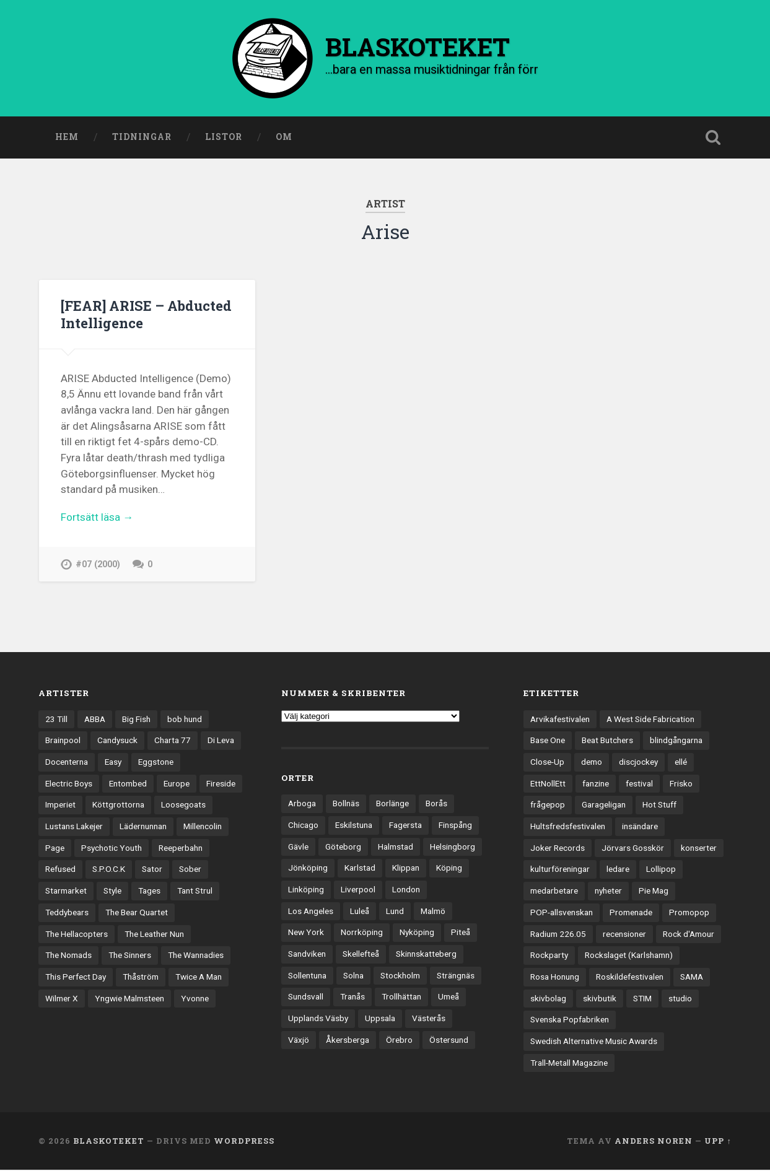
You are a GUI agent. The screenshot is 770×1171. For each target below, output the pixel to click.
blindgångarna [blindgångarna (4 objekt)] (676, 741)
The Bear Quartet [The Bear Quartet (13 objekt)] (136, 913)
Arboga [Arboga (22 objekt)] (302, 804)
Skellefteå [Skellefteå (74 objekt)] (361, 955)
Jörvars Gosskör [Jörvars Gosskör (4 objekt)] (633, 849)
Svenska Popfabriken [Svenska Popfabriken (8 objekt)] (569, 1020)
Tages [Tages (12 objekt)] (149, 892)
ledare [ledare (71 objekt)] (617, 870)
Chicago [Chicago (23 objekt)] (303, 826)
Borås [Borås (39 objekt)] (436, 804)
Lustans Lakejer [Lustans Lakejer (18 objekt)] (74, 827)
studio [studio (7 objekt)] (680, 999)
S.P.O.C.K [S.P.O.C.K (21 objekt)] (108, 870)
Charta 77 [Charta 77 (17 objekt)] (172, 741)
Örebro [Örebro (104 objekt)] (399, 1041)
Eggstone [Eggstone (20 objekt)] (155, 763)
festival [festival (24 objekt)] (639, 785)
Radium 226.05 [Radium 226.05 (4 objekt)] (558, 934)
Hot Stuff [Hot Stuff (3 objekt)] (659, 806)
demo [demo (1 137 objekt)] (591, 763)
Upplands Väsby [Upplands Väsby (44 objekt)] (318, 1019)
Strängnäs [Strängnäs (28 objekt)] (456, 977)
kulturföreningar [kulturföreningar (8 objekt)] (560, 870)
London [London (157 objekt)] (406, 890)
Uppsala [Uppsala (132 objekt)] (380, 1019)
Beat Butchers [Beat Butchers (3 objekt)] (607, 741)
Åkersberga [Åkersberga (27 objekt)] (347, 1041)
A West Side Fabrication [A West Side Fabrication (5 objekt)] (650, 720)
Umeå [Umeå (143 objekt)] (448, 998)
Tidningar (142, 138)
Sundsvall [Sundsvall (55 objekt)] (305, 998)
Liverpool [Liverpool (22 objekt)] (358, 890)
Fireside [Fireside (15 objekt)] (220, 785)
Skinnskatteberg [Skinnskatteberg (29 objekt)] (426, 955)
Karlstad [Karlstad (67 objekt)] (359, 869)
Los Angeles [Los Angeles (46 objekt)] (310, 911)
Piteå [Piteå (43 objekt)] (460, 933)
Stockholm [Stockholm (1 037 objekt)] (400, 977)
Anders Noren (654, 1142)
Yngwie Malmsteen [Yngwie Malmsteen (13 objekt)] (129, 999)
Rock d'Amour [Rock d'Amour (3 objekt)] (688, 934)
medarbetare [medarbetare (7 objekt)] (554, 892)
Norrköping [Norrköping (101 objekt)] (362, 933)
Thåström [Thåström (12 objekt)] (141, 978)
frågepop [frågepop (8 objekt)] (547, 806)
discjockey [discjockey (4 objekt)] (638, 763)
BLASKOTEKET (108, 1142)
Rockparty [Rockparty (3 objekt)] (549, 956)
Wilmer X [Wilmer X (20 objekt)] (61, 999)
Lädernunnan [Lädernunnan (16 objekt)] (143, 827)
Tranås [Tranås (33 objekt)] (352, 998)
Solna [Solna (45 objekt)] (353, 977)
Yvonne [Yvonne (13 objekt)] (195, 999)
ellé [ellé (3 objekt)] (681, 763)
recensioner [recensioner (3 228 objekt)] (624, 934)
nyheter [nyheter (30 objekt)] (608, 892)
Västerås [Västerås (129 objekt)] (428, 1019)
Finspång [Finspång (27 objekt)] (455, 826)
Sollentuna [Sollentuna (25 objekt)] (307, 977)
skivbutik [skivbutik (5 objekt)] (599, 999)
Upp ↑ (717, 1142)
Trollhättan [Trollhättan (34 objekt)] (401, 998)
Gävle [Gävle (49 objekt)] (298, 847)
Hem (67, 138)
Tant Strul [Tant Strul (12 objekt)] (194, 892)
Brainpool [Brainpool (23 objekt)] (63, 741)
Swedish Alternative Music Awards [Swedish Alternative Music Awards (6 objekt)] (593, 1042)
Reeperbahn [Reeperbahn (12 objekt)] (181, 849)
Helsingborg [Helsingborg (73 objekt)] (452, 847)
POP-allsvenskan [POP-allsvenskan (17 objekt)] (561, 913)
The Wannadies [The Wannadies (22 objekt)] (196, 956)
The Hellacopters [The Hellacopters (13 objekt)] (76, 934)
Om (284, 138)
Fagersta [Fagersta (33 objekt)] (405, 826)
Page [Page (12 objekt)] (54, 849)
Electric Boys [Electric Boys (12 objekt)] (68, 785)
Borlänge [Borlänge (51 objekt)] (392, 804)
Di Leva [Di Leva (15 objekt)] (221, 741)
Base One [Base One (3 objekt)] (547, 741)
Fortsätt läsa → (97, 517)
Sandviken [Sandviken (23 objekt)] (307, 955)
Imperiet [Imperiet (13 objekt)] (60, 806)
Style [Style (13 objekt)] (112, 892)
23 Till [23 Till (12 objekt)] (56, 720)
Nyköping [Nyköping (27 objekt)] (417, 933)
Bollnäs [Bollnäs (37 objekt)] (346, 804)
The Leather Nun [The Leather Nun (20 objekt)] (154, 934)
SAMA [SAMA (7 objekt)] (691, 978)
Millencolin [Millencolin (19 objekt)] (202, 827)
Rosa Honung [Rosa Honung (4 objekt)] (554, 978)
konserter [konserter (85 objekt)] (699, 849)
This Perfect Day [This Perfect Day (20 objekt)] (75, 978)
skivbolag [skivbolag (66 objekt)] (548, 999)
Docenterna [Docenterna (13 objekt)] (66, 763)
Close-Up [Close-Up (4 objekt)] (547, 763)
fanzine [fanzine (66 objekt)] (595, 785)
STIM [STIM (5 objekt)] (642, 999)
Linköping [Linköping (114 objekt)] (306, 890)
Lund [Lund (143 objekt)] (395, 911)
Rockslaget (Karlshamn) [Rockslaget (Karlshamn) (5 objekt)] (629, 956)
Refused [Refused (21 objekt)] (60, 870)
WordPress (244, 1142)
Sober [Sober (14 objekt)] (190, 870)
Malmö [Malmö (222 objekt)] (433, 911)
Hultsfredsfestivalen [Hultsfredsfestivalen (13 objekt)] (567, 827)
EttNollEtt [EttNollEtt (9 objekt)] (548, 785)
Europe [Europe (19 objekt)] (177, 785)
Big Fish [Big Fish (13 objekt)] (136, 720)
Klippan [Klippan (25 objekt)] (405, 869)
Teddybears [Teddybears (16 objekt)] (67, 913)
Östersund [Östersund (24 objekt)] (448, 1041)
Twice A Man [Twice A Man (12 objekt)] (198, 978)
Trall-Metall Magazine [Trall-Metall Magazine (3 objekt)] (569, 1064)
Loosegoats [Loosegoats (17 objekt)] (183, 806)
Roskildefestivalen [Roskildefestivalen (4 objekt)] (629, 978)
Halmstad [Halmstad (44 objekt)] (395, 847)
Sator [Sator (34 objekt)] (152, 870)
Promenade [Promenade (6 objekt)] (631, 913)
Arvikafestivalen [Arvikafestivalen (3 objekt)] (560, 720)
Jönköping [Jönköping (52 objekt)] (308, 869)
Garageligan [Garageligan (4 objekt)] (604, 806)
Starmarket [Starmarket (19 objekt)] (66, 892)
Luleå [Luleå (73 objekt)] (359, 911)
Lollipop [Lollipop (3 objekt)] (661, 870)
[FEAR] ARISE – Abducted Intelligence (137, 315)
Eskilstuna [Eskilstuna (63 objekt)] (353, 826)
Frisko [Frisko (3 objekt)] (681, 785)
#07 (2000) (98, 565)
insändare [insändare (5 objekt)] (640, 827)
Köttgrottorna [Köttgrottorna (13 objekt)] (118, 806)
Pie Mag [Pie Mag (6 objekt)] (653, 892)
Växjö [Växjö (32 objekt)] (298, 1041)
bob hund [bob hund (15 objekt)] (184, 720)
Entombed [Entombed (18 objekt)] (128, 785)
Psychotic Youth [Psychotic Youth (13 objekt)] (111, 849)
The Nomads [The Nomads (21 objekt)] (68, 956)
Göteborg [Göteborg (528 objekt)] (343, 847)
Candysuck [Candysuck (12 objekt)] (117, 741)
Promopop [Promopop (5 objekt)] (689, 913)
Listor (223, 138)
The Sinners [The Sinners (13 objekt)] (129, 956)
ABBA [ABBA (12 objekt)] (94, 720)
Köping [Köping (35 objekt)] (449, 869)
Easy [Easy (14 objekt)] (113, 763)
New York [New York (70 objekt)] (306, 933)
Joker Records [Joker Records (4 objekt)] (557, 849)
